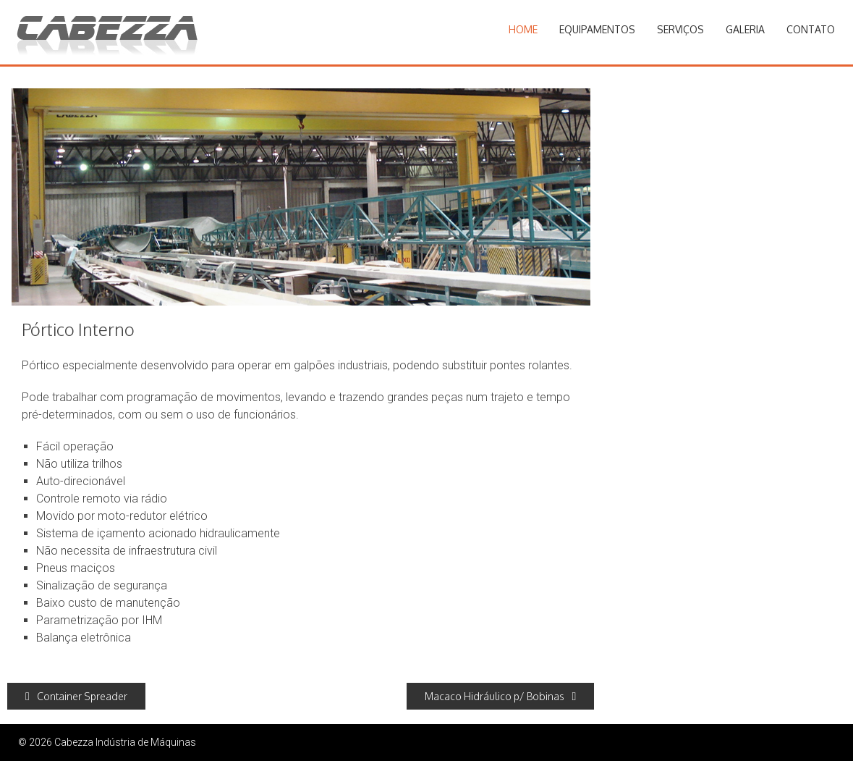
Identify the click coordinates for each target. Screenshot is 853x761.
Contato (810, 29)
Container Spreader (76, 696)
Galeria (745, 29)
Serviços (680, 29)
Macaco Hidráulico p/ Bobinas (500, 696)
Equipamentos (597, 29)
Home (523, 29)
